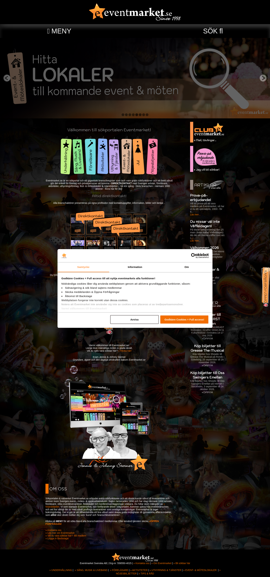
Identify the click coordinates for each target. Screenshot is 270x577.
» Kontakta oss (53, 530)
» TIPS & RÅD (146, 573)
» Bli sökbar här (181, 563)
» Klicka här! (125, 350)
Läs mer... (195, 214)
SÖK (210, 31)
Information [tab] (135, 266)
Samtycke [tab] (83, 266)
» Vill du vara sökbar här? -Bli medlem (65, 535)
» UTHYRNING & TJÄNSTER (165, 570)
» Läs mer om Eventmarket (59, 533)
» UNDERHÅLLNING (60, 570)
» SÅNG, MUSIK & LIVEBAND (91, 570)
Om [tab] (186, 266)
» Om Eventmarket (161, 563)
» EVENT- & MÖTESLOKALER (200, 570)
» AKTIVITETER (139, 570)
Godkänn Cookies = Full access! (184, 319)
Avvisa (134, 319)
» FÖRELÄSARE (119, 570)
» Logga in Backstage (57, 538)
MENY (61, 31)
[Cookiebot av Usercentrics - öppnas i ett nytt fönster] (194, 255)
